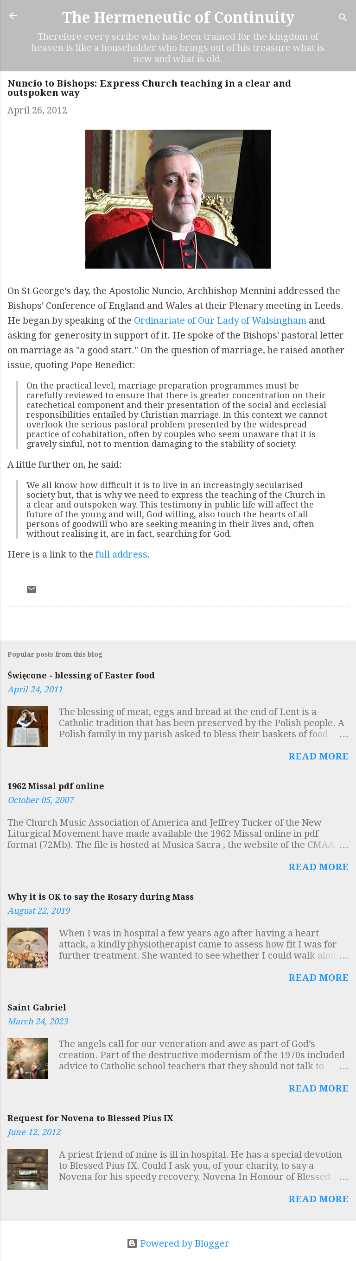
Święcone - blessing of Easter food (81, 675)
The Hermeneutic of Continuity (178, 17)
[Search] (343, 19)
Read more (318, 756)
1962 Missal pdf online (55, 786)
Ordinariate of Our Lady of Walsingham (220, 320)
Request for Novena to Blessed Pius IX (90, 1118)
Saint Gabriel (36, 1007)
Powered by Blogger (178, 1243)
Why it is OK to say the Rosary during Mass (100, 897)
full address (121, 554)
